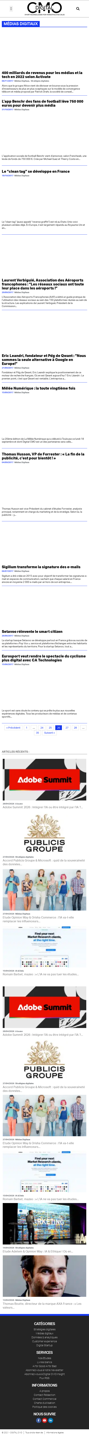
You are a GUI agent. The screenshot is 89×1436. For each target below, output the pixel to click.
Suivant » (49, 733)
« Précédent (13, 728)
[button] (11, 9)
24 (41, 728)
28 (75, 728)
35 (37, 733)
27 (67, 728)
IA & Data (19, 971)
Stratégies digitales (24, 857)
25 (50, 728)
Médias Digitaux (22, 914)
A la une (19, 804)
